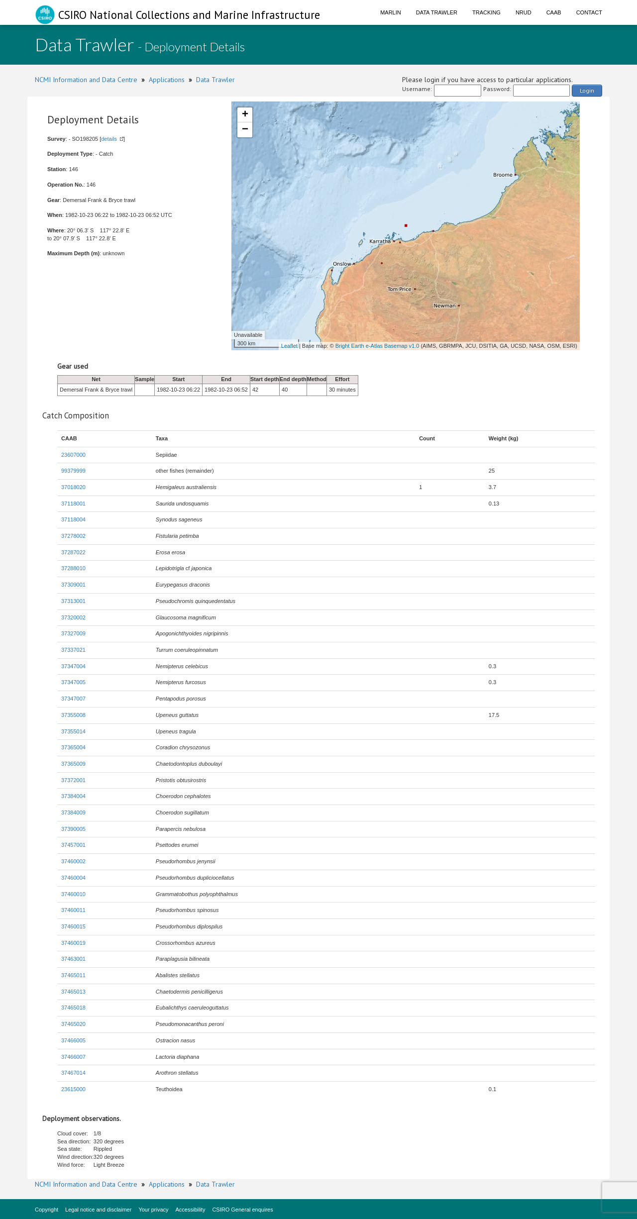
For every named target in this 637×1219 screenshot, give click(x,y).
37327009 (73, 633)
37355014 (73, 731)
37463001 (73, 959)
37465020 (73, 1024)
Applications (167, 79)
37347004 (73, 666)
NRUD (523, 12)
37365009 (73, 764)
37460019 (73, 943)
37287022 (73, 552)
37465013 (73, 992)
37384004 (73, 796)
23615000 (73, 1089)
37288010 (73, 568)
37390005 (73, 829)
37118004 (73, 519)
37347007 (73, 699)
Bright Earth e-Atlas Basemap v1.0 (377, 346)
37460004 (73, 878)
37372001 (73, 780)
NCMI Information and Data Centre (86, 79)
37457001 (73, 845)
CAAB (553, 12)
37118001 (73, 504)
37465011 (73, 975)
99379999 (73, 471)
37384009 (73, 812)
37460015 (73, 926)
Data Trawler (436, 12)
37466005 (73, 1040)
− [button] (245, 129)
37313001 (73, 601)
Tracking (486, 12)
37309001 (73, 585)
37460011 (73, 910)
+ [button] (245, 114)
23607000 (73, 455)
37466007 (73, 1057)
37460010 (73, 894)
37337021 (73, 650)
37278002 (73, 536)
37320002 (73, 617)
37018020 (73, 487)
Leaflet (289, 346)
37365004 (73, 747)
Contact (589, 12)
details (109, 139)
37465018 (73, 1008)
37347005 (73, 682)
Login (587, 90)
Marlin (390, 12)
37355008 (73, 715)
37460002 (73, 861)
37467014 (73, 1073)
